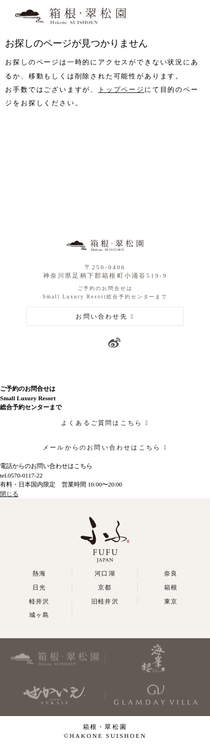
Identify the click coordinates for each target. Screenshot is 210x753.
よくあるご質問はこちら (101, 422)
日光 (39, 587)
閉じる (9, 493)
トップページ (121, 89)
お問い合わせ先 (101, 316)
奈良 (171, 573)
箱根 (171, 587)
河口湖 (105, 573)
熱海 (39, 573)
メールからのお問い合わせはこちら (102, 447)
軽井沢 (39, 601)
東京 (171, 601)
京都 (104, 587)
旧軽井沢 (104, 601)
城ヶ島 (39, 614)
